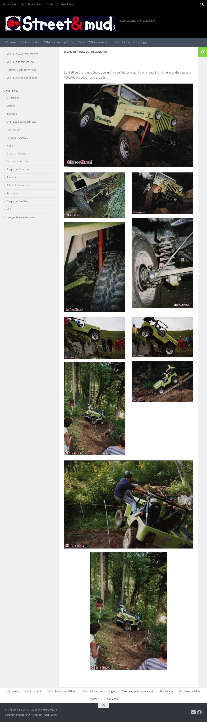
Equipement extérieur (18, 201)
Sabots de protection (18, 185)
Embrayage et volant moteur (22, 121)
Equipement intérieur (18, 169)
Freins (10, 145)
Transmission (14, 129)
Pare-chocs (13, 177)
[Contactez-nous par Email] (193, 712)
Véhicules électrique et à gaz (130, 42)
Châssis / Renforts (16, 153)
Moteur (11, 105)
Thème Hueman (50, 715)
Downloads (67, 4)
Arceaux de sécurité (17, 161)
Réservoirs (12, 193)
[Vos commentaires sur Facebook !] (199, 712)
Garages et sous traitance (20, 217)
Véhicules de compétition (58, 42)
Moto (9, 209)
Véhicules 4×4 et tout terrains (22, 42)
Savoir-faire (9, 4)
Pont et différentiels (17, 137)
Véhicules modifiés (31, 4)
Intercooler (12, 113)
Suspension (13, 97)
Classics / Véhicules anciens (94, 42)
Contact (51, 4)
